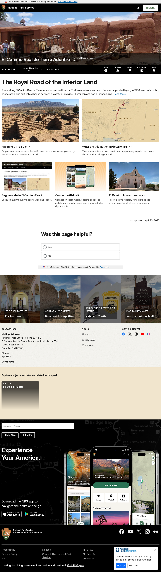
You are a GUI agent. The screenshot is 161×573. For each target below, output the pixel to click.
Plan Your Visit (10, 69)
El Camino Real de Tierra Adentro (36, 59)
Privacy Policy (9, 555)
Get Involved (52, 69)
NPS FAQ (88, 550)
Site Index (89, 341)
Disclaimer (88, 559)
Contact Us (8, 362)
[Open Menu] (150, 8)
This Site (10, 436)
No (49, 255)
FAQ (85, 335)
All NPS (27, 436)
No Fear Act (89, 555)
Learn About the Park (32, 69)
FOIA (4, 559)
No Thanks (134, 565)
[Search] (38, 427)
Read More (120, 94)
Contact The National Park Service (56, 557)
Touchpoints (105, 267)
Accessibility (8, 550)
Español (87, 346)
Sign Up (121, 565)
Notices (46, 550)
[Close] (155, 550)
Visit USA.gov (75, 566)
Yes (50, 247)
